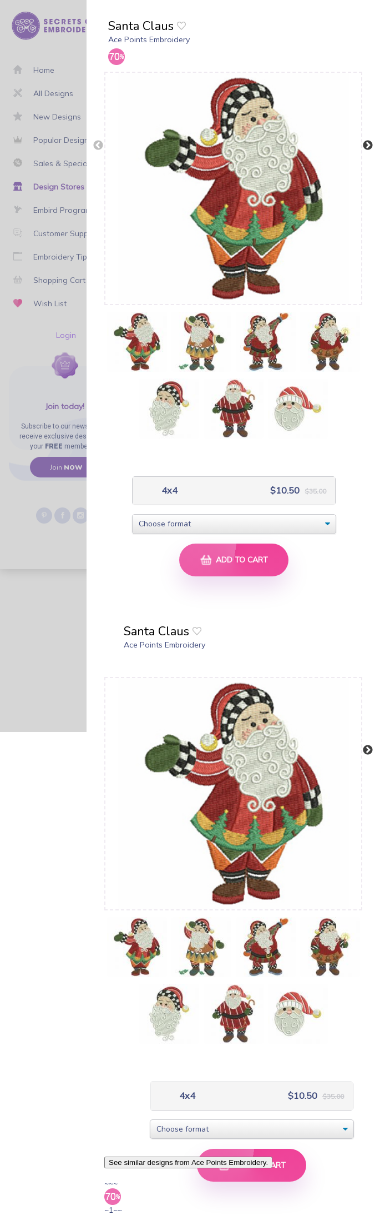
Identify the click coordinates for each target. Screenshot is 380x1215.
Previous (98, 145)
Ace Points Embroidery (149, 39)
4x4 (168, 490)
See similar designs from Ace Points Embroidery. (188, 1162)
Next (367, 145)
